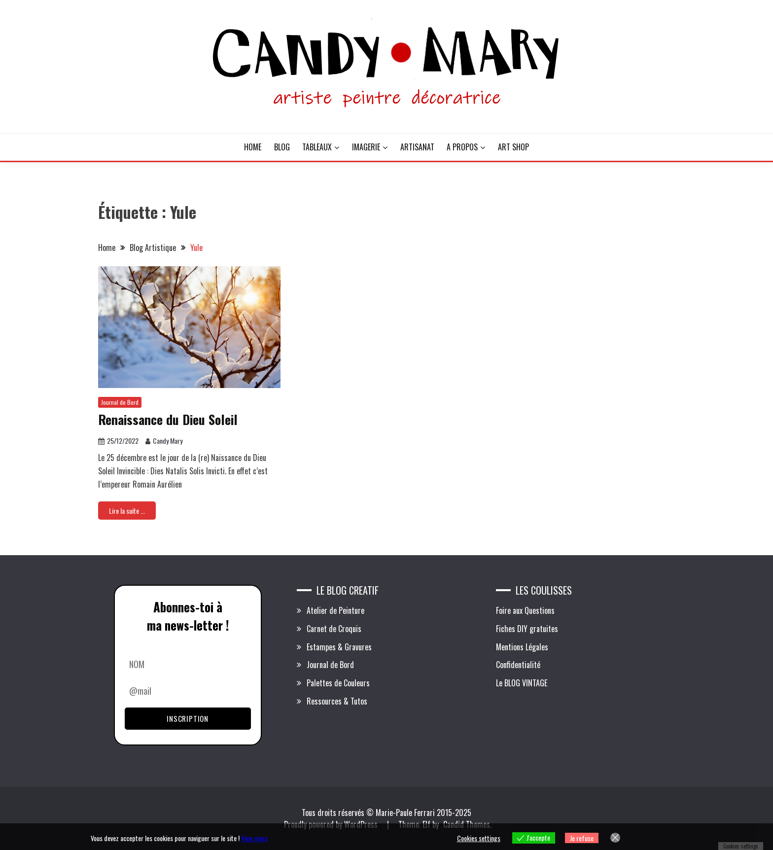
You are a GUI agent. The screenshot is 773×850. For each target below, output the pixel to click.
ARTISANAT (417, 147)
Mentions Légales (522, 647)
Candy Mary (167, 440)
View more (254, 838)
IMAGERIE (366, 147)
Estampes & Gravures (339, 647)
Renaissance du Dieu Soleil (168, 419)
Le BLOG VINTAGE (521, 683)
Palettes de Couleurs (338, 683)
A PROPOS (462, 147)
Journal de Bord (120, 402)
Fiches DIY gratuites (527, 629)
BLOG (282, 147)
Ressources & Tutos (337, 701)
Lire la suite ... (127, 510)
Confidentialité (518, 665)
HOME (252, 147)
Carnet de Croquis (334, 629)
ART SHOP (513, 147)
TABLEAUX (317, 147)
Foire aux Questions (525, 610)
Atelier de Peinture (335, 610)
